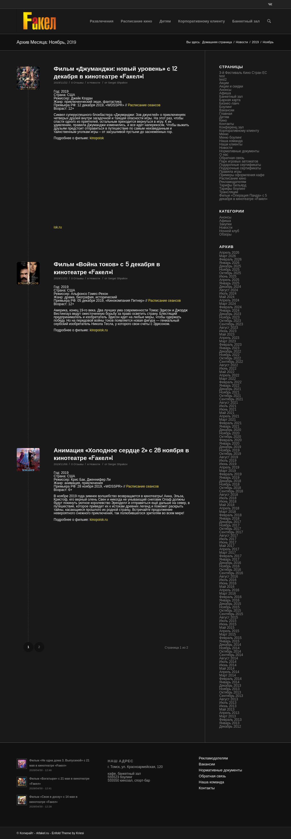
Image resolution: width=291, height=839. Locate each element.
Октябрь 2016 (230, 570)
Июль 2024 (228, 293)
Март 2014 (227, 675)
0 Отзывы (77, 82)
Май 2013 (227, 709)
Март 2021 (227, 420)
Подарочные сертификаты (240, 165)
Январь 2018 (229, 519)
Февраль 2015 (230, 638)
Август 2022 (228, 365)
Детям (224, 117)
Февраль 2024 (230, 307)
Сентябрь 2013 (231, 696)
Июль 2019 (228, 461)
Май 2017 (227, 546)
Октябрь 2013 (230, 692)
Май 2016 (227, 587)
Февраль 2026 (230, 259)
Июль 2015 (228, 621)
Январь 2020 (229, 443)
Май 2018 (227, 505)
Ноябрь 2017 (229, 525)
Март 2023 (227, 341)
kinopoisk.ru (99, 330)
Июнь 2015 (228, 624)
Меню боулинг (230, 138)
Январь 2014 (229, 682)
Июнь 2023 (228, 331)
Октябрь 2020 (230, 437)
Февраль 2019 (230, 474)
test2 (223, 80)
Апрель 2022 (229, 375)
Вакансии (226, 110)
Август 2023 (228, 328)
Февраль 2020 (230, 440)
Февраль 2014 (230, 679)
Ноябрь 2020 (229, 433)
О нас (223, 155)
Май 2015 (227, 628)
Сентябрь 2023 (231, 324)
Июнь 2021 (228, 409)
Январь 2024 (229, 311)
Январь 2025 (229, 283)
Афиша (225, 93)
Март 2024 (227, 304)
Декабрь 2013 (230, 686)
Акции (224, 83)
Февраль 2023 (230, 345)
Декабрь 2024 (230, 287)
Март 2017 (227, 553)
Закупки (225, 224)
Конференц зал (231, 127)
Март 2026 (227, 256)
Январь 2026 (229, 263)
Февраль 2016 (230, 597)
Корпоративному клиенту (239, 131)
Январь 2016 (229, 600)
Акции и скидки (231, 86)
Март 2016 (227, 594)
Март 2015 (227, 634)
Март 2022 (227, 379)
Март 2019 (227, 471)
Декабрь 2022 (230, 351)
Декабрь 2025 (230, 266)
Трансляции (228, 192)
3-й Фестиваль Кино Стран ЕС (243, 73)
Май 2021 (227, 413)
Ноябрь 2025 (229, 270)
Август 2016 (228, 576)
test (222, 76)
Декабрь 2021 (230, 389)
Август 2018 (228, 495)
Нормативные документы (239, 151)
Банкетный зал (231, 97)
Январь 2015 (229, 641)
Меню (223, 134)
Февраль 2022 (230, 382)
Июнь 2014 (228, 665)
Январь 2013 (229, 723)
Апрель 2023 (229, 338)
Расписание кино (232, 178)
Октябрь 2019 (230, 454)
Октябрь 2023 (230, 321)
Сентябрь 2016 (231, 573)
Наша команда (231, 141)
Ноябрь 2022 (229, 355)
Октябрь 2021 (230, 396)
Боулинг (225, 107)
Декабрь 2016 (230, 563)
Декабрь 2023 (230, 314)
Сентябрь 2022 (231, 362)
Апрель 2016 (229, 590)
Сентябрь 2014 (231, 655)
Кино (223, 120)
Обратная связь (231, 158)
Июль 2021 (228, 406)
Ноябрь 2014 (229, 648)
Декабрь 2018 (230, 481)
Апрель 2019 (229, 467)
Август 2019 (228, 457)
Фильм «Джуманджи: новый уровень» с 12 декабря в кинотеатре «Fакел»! (115, 72)
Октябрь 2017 (230, 529)
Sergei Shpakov (118, 82)
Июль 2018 (228, 498)
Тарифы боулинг (232, 189)
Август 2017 (228, 536)
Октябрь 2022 (230, 358)
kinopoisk (97, 138)
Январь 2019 (229, 478)
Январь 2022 (229, 386)
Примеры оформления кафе (241, 175)
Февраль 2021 (230, 423)
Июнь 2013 (228, 706)
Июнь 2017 (228, 542)
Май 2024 (227, 297)
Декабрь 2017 (230, 522)
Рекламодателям (232, 182)
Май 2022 (227, 372)
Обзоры (225, 234)
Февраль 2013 (230, 720)
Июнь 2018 (228, 501)
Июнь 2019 (228, 464)
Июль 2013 (228, 703)
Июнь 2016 (228, 583)
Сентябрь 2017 (231, 532)
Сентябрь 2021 (231, 399)
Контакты (226, 124)
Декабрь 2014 (230, 645)
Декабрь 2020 (230, 430)
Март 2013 (227, 716)
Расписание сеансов (144, 105)
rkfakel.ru (42, 833)
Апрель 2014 (229, 672)
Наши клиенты (231, 144)
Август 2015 (228, 617)
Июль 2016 (228, 580)
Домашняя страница (217, 42)
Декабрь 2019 (230, 447)
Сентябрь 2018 (231, 491)
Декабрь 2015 (230, 604)
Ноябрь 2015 (229, 607)
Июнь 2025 (228, 276)
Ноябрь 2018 (229, 484)
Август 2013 (228, 699)
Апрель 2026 (229, 253)
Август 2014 (228, 658)
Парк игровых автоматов (238, 161)
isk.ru (58, 227)
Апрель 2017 (229, 549)
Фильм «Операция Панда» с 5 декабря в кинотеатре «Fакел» (243, 197)
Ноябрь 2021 (229, 392)
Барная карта (230, 100)
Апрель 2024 (229, 300)
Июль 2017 (228, 539)
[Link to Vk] (270, 4)
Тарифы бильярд (232, 185)
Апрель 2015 (229, 631)
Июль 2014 (228, 662)
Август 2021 (228, 403)
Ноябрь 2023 (229, 317)
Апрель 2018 (229, 508)
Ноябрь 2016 (229, 566)
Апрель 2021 (229, 416)
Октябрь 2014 (230, 651)
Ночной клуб (229, 231)
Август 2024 (228, 290)
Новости (242, 42)
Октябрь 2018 (230, 488)
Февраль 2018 (230, 515)
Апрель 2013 (229, 713)
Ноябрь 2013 (229, 689)
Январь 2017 (229, 559)
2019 (255, 42)
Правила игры (230, 172)
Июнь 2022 (228, 368)
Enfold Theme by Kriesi (68, 833)
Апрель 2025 (229, 280)
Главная (225, 114)
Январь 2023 (229, 348)
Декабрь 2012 (230, 726)
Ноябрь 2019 (229, 450)
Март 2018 (227, 512)
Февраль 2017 (230, 556)
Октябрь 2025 (230, 273)
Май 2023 (227, 334)
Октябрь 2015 (230, 611)
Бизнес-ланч (229, 103)
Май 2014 (227, 669)
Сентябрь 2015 (231, 614)
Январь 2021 (229, 426)
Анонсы (225, 90)
